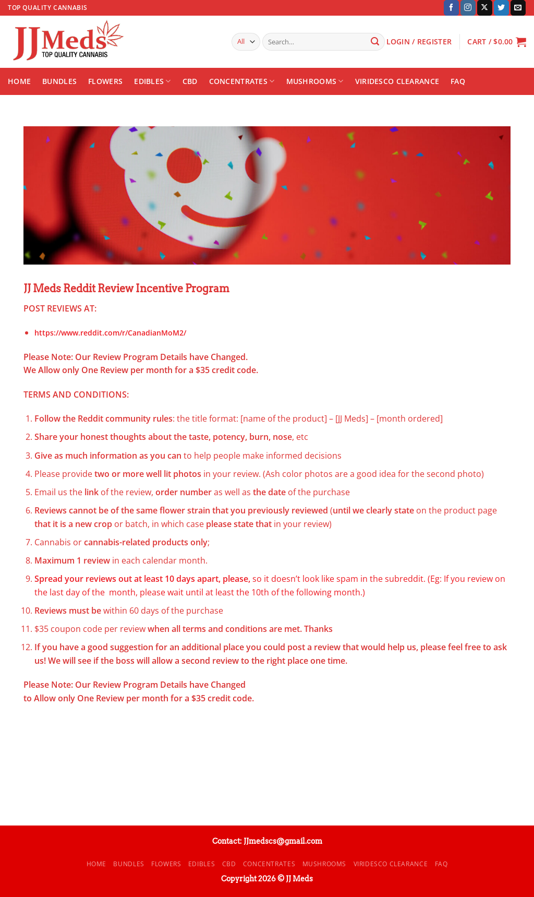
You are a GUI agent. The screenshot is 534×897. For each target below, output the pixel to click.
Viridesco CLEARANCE (397, 81)
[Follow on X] (484, 8)
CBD (190, 81)
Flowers (105, 81)
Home (19, 81)
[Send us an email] (518, 8)
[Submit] (375, 42)
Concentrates (242, 81)
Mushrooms (315, 81)
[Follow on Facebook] (451, 8)
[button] (496, 41)
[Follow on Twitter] (501, 8)
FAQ (458, 81)
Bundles (59, 81)
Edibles (152, 81)
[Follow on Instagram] (468, 8)
